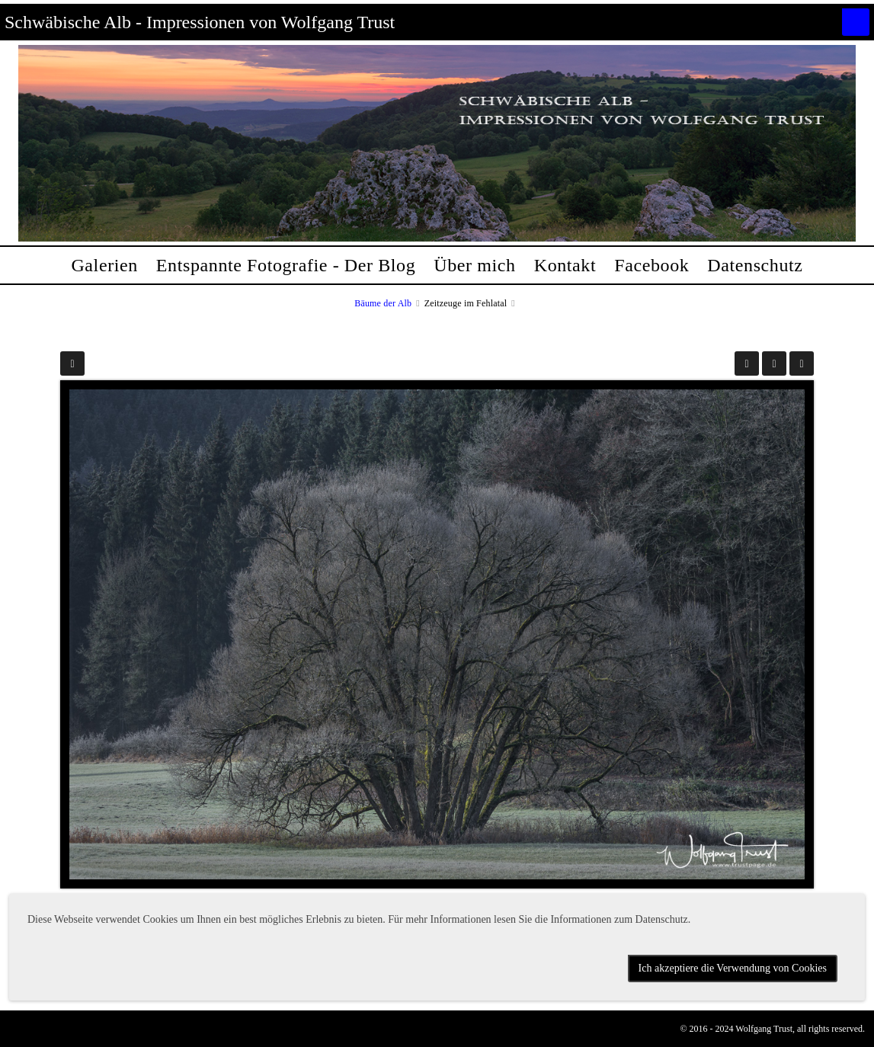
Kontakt (565, 265)
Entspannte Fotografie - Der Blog (285, 265)
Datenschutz (754, 265)
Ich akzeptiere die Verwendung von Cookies (733, 968)
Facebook (651, 265)
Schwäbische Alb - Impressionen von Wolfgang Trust (200, 22)
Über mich (474, 265)
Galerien (104, 265)
